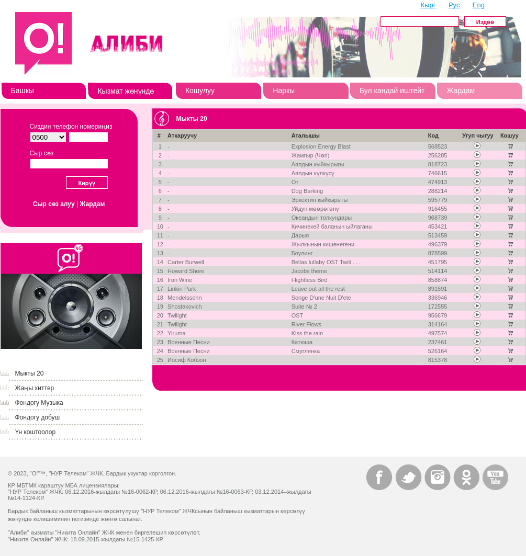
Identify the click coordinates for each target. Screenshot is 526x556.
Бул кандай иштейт (392, 90)
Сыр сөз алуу (54, 204)
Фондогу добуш (37, 417)
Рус (454, 5)
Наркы (284, 90)
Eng (479, 5)
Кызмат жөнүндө (125, 91)
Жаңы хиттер (34, 388)
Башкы (22, 90)
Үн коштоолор (35, 432)
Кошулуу (200, 90)
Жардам (460, 90)
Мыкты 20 (29, 373)
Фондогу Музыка (39, 402)
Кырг (428, 5)
